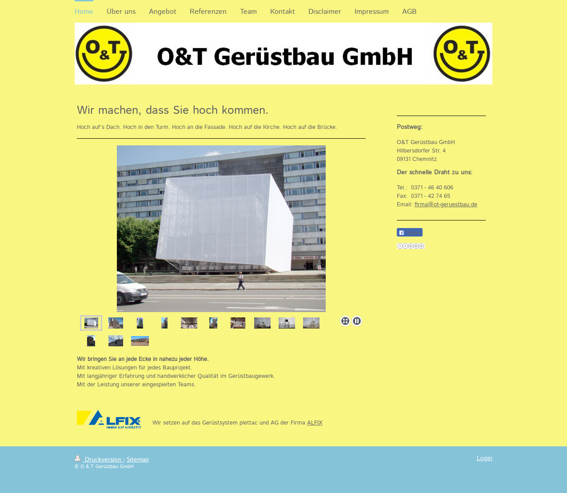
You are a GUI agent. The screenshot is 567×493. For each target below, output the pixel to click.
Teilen (410, 232)
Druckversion (99, 459)
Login (484, 458)
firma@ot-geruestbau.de (446, 204)
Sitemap (138, 459)
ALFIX (314, 423)
